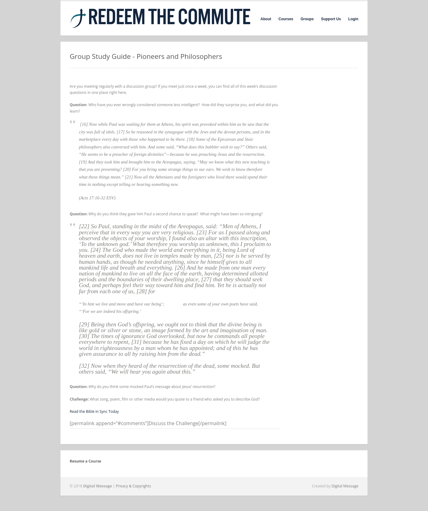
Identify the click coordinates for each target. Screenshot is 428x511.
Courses (285, 19)
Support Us (331, 19)
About (265, 19)
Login (353, 19)
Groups (307, 19)
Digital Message (345, 486)
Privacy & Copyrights (133, 486)
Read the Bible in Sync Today (94, 411)
